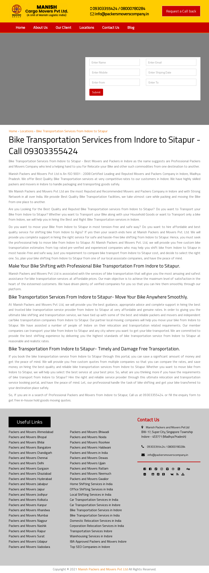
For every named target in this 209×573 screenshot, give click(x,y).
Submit (96, 92)
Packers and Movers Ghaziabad (30, 473)
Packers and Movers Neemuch (90, 473)
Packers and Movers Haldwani (90, 447)
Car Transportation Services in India (94, 499)
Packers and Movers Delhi (26, 463)
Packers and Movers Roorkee (90, 442)
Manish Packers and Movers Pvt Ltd (167, 427)
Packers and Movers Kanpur (28, 504)
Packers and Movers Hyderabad (30, 478)
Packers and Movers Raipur (27, 531)
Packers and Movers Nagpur (28, 520)
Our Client (63, 27)
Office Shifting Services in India (91, 489)
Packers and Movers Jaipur (27, 489)
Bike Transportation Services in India (95, 515)
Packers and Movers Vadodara (29, 546)
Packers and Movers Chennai (28, 457)
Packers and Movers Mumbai (28, 515)
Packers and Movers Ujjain (88, 463)
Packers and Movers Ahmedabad (31, 431)
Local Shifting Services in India (90, 494)
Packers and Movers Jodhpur (28, 494)
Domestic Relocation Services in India (95, 520)
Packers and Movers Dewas (89, 457)
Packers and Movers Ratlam (89, 468)
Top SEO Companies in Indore (90, 546)
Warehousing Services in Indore (91, 536)
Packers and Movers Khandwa (29, 509)
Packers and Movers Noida (88, 436)
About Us (40, 27)
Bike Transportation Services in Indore (96, 509)
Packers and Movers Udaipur (28, 541)
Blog (130, 27)
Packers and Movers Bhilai (26, 442)
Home (20, 27)
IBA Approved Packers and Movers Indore (98, 541)
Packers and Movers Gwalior (89, 478)
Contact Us (110, 27)
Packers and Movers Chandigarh (30, 452)
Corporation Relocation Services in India (97, 525)
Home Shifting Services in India (91, 483)
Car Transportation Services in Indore (95, 504)
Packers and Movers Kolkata (28, 499)
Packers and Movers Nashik (27, 525)
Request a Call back (181, 11)
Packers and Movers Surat (27, 536)
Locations (86, 27)
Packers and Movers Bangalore (30, 447)
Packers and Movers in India (89, 452)
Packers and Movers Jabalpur (28, 483)
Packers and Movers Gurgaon (29, 468)
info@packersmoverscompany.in (168, 455)
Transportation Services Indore (91, 531)
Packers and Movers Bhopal (28, 436)
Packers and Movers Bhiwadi (89, 431)
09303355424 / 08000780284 (166, 446)
